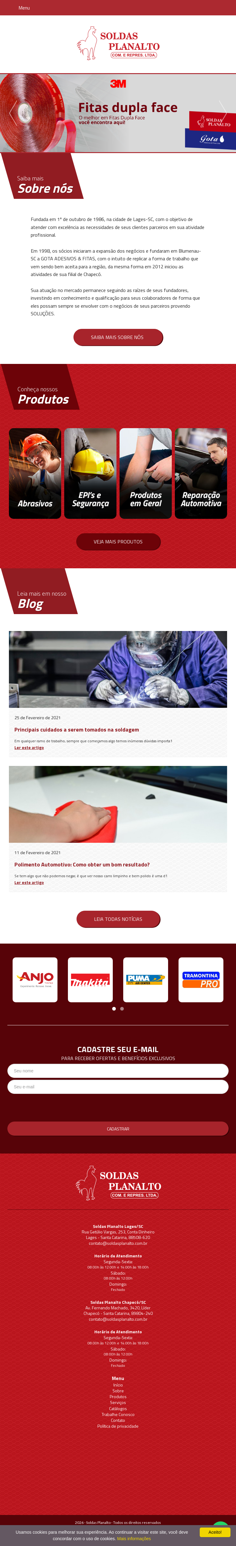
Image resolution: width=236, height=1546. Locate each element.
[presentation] (54, 1108)
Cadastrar (118, 1129)
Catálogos (118, 1408)
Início (118, 1385)
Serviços (118, 1402)
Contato (118, 1420)
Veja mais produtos (118, 541)
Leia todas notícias (118, 919)
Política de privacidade (118, 1426)
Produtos (118, 1396)
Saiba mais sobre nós (117, 337)
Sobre (118, 1390)
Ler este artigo (29, 747)
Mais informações (134, 1538)
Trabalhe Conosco (118, 1414)
